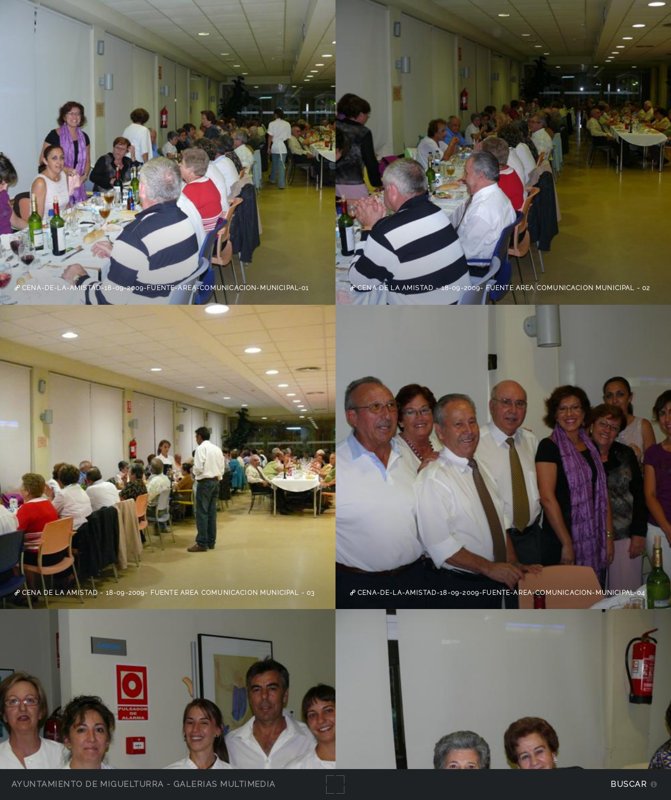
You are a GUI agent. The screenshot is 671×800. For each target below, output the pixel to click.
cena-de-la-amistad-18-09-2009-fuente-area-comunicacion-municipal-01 (164, 288)
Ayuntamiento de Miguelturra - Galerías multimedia (144, 784)
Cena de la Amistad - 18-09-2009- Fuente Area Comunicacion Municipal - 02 (503, 288)
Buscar (629, 784)
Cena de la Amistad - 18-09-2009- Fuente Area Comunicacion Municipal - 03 (167, 592)
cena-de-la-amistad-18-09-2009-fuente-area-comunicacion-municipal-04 (500, 592)
